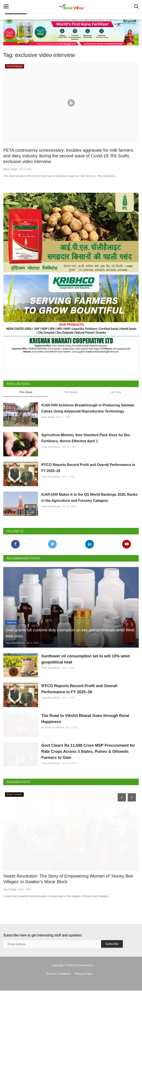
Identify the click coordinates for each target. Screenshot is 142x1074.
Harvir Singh (10, 169)
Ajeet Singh (48, 417)
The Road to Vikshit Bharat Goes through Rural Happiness (85, 729)
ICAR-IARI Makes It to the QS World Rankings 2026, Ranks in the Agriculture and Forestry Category (89, 497)
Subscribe (112, 975)
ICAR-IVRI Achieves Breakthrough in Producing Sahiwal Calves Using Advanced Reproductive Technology (87, 408)
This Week (25, 392)
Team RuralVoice (50, 447)
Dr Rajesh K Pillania (52, 738)
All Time (116, 392)
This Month (71, 392)
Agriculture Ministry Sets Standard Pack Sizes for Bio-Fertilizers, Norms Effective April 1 (86, 438)
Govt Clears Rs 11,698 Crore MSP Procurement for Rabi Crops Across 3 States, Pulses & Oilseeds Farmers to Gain (88, 772)
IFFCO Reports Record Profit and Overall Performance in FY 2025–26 (88, 468)
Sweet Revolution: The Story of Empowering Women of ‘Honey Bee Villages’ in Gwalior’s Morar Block (68, 910)
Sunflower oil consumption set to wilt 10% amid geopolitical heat (85, 659)
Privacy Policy (84, 1005)
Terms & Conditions (58, 1005)
